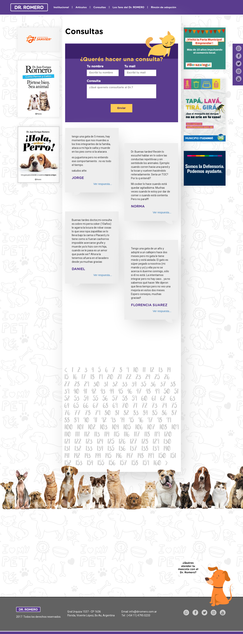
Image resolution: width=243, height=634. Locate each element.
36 (153, 384)
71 (135, 406)
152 (67, 463)
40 (76, 392)
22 (128, 377)
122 (77, 442)
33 (124, 384)
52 (67, 399)
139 (156, 449)
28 (77, 384)
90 (86, 420)
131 (67, 449)
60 (144, 399)
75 (174, 406)
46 (129, 392)
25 (157, 377)
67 (96, 406)
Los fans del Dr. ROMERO (128, 7)
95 (131, 420)
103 (103, 427)
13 (161, 370)
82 (126, 413)
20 (110, 377)
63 (172, 399)
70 (125, 406)
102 (91, 427)
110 (67, 434)
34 (134, 384)
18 (92, 377)
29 (86, 384)
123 (89, 442)
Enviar (121, 108)
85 (154, 413)
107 (151, 427)
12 (152, 370)
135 (110, 449)
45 (120, 392)
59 (134, 399)
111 (77, 434)
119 (157, 434)
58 (125, 399)
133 (89, 449)
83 (136, 413)
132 (77, 449)
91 (95, 420)
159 (146, 463)
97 (150, 420)
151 (173, 456)
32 (115, 384)
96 (140, 420)
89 (76, 420)
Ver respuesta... (102, 183)
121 (67, 442)
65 (76, 406)
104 (115, 427)
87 (174, 413)
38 (173, 384)
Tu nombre (95, 66)
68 (105, 406)
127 (133, 442)
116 (126, 434)
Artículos (81, 7)
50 (167, 392)
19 (101, 377)
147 (129, 456)
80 (108, 413)
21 (120, 377)
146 (119, 456)
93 (113, 420)
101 (80, 427)
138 (144, 449)
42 (94, 392)
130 (167, 442)
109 (175, 427)
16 (75, 377)
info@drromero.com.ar (143, 611)
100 (68, 427)
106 (139, 427)
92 (104, 420)
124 (100, 442)
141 (66, 456)
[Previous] (66, 370)
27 (67, 384)
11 (144, 370)
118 (147, 434)
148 (140, 456)
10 (135, 370)
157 (123, 463)
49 (157, 392)
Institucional (61, 7)
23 (138, 377)
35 (143, 384)
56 (105, 399)
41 (85, 392)
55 (95, 399)
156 (112, 463)
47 (139, 392)
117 (137, 434)
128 (144, 442)
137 (133, 449)
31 (106, 384)
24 (147, 377)
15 (66, 377)
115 (116, 434)
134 (100, 449)
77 (77, 413)
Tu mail (129, 66)
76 (67, 413)
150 (162, 456)
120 (168, 434)
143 (87, 456)
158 (134, 463)
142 (77, 456)
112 (87, 434)
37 (163, 384)
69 (115, 406)
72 (144, 406)
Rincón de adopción (163, 7)
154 (90, 463)
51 (176, 392)
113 (97, 434)
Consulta (93, 81)
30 (96, 384)
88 (67, 420)
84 (145, 413)
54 (86, 399)
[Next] (166, 463)
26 (167, 377)
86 (164, 413)
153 (79, 463)
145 (108, 456)
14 (169, 370)
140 (166, 449)
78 (88, 413)
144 (98, 456)
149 (151, 456)
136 (122, 449)
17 (83, 377)
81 (117, 413)
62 (163, 399)
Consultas (99, 7)
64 (66, 406)
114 (106, 434)
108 (163, 427)
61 (154, 399)
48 (148, 392)
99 (168, 420)
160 (157, 463)
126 (122, 442)
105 (127, 427)
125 (110, 442)
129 (156, 442)
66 (85, 406)
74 (164, 406)
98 (159, 420)
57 (115, 399)
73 (154, 406)
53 (76, 399)
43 (103, 392)
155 (100, 463)
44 (112, 392)
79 (97, 413)
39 (66, 392)
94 (122, 420)
